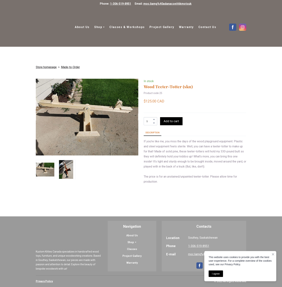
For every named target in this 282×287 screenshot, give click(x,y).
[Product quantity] (149, 121)
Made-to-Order (70, 67)
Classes (132, 249)
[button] (232, 27)
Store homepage (46, 67)
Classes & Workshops (127, 27)
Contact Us (207, 27)
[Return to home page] (52, 27)
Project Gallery (161, 27)
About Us (82, 27)
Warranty (186, 27)
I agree (216, 273)
